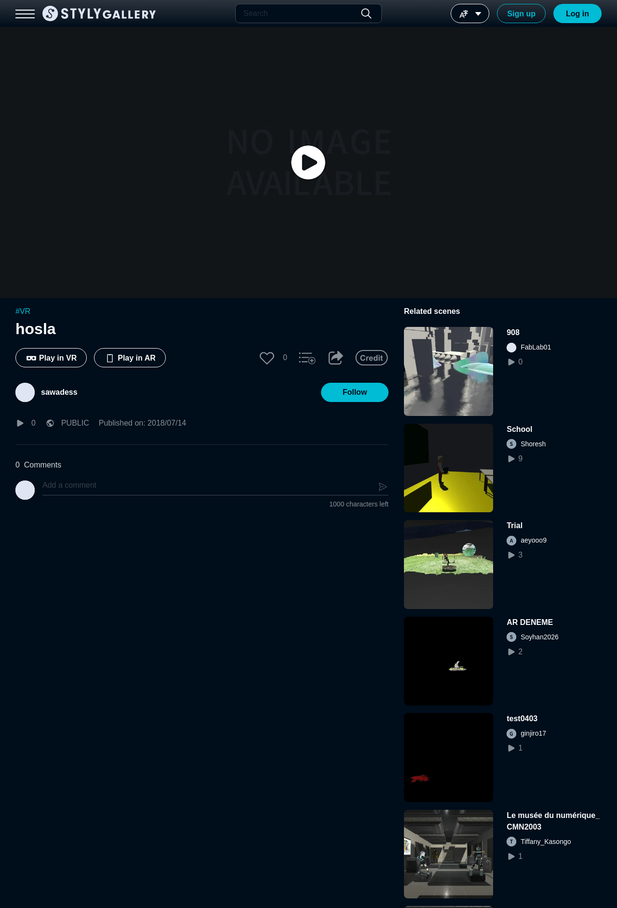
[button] (267, 357)
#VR (22, 311)
